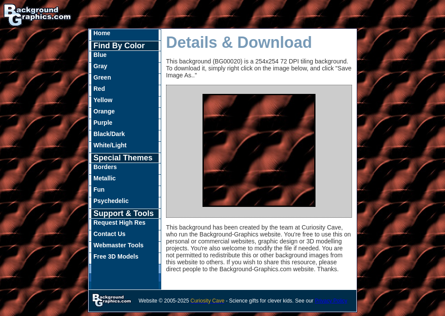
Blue (99, 54)
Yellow (103, 99)
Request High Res (119, 222)
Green (102, 77)
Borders (105, 166)
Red (99, 88)
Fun (99, 189)
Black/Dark (109, 133)
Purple (103, 122)
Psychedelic (111, 200)
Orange (104, 111)
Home (101, 33)
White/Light (109, 145)
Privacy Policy (331, 301)
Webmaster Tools (118, 245)
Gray (100, 66)
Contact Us (109, 233)
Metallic (104, 178)
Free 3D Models (115, 256)
